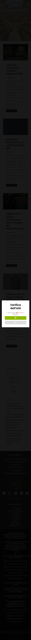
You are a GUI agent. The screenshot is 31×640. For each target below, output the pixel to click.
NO (15, 323)
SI (15, 318)
